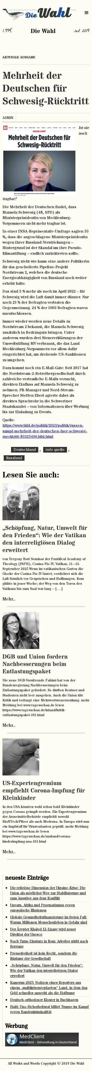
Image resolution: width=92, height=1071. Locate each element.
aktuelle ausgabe (18, 57)
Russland (14, 458)
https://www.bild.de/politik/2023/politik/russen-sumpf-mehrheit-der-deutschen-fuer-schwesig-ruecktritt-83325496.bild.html (44, 431)
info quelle (55, 449)
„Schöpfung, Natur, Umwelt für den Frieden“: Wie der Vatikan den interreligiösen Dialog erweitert (44, 539)
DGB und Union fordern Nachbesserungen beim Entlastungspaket (35, 664)
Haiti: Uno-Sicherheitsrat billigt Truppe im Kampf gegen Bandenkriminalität (49, 1009)
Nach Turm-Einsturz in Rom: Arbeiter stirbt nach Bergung (49, 944)
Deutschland (24, 449)
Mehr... (8, 599)
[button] (86, 12)
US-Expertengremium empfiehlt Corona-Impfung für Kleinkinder (43, 790)
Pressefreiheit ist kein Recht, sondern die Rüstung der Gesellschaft (43, 956)
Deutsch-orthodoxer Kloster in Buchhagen (44, 1000)
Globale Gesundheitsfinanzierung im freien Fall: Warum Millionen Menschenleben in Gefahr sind (48, 920)
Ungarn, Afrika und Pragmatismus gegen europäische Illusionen (42, 908)
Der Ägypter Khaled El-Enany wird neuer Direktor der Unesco (43, 932)
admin (7, 118)
